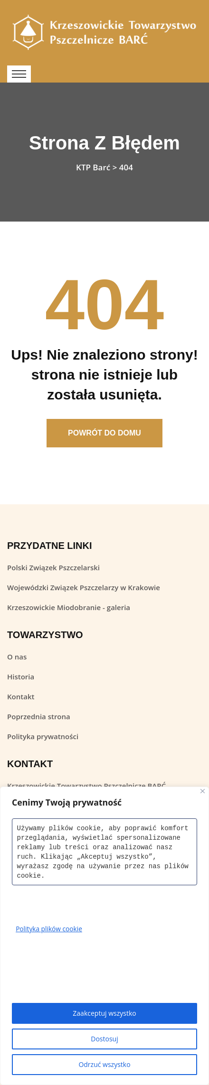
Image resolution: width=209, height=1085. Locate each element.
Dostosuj (104, 1038)
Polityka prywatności (42, 736)
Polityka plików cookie (50, 928)
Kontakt (20, 696)
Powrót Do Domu (104, 433)
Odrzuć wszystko (104, 1064)
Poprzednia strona (38, 716)
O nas (17, 656)
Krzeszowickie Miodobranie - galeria (68, 607)
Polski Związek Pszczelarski (53, 567)
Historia (20, 676)
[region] (104, 936)
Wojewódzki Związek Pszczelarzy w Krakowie (83, 587)
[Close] (202, 791)
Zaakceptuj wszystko (104, 1013)
